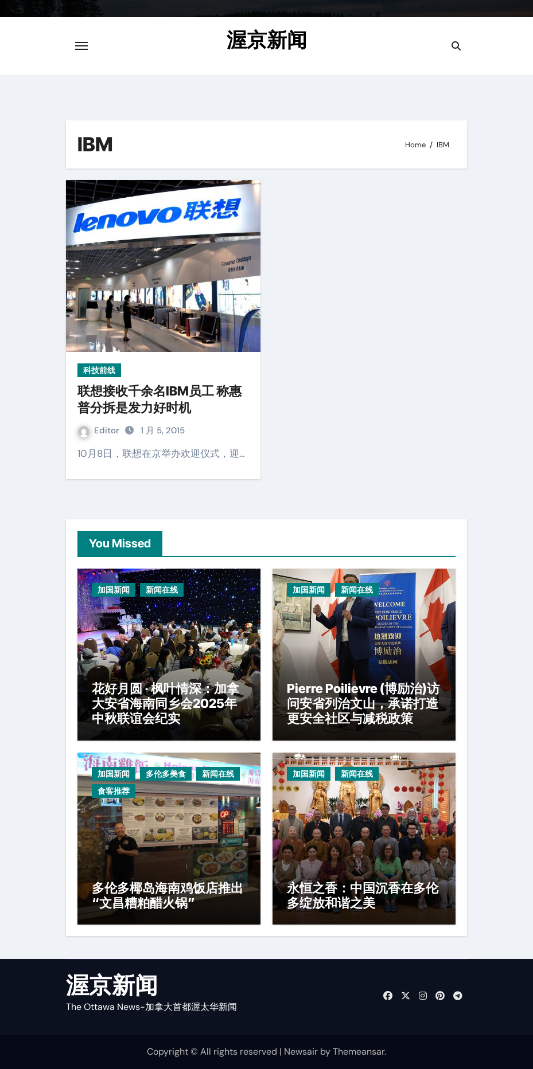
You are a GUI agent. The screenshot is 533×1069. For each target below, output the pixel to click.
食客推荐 (114, 791)
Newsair (301, 1051)
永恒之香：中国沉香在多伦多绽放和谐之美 (362, 895)
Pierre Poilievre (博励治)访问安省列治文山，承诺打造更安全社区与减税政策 (363, 703)
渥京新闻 (267, 40)
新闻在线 (162, 590)
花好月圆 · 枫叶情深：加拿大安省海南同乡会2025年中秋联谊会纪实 (165, 703)
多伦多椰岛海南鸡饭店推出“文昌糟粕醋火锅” (167, 895)
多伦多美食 (166, 774)
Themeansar (358, 1051)
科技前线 (99, 370)
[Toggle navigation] (81, 45)
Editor (100, 430)
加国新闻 (114, 590)
